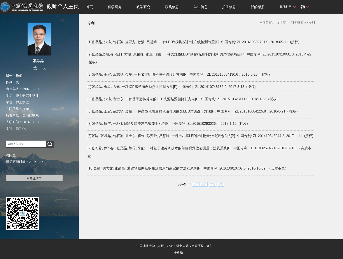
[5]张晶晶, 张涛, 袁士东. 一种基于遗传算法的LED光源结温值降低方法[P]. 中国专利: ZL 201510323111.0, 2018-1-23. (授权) (183, 99)
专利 (312, 22)
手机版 (178, 252)
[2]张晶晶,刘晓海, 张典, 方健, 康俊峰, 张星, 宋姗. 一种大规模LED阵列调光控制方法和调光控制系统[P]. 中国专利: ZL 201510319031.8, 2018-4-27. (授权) (200, 58)
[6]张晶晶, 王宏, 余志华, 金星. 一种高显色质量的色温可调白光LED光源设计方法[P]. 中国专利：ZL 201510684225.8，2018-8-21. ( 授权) (193, 111)
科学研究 (115, 7)
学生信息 (201, 7)
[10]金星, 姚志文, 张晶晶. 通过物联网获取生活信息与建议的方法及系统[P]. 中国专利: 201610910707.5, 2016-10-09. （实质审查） (188, 168)
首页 (89, 7)
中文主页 (280, 22)
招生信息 (229, 7)
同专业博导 (34, 178)
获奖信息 (172, 7)
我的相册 (258, 7)
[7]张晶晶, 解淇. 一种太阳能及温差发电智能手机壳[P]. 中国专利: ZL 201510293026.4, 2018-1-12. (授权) (168, 123)
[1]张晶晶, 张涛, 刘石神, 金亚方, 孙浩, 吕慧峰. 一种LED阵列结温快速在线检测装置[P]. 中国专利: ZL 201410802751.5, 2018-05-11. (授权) (193, 42)
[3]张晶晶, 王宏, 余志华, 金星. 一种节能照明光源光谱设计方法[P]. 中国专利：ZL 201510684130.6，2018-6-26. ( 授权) (179, 74)
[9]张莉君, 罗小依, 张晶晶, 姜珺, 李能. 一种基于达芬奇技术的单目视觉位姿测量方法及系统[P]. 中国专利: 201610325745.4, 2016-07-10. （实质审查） (199, 152)
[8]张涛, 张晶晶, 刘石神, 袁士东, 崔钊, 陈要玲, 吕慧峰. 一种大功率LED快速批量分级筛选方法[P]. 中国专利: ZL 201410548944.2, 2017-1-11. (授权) (200, 136)
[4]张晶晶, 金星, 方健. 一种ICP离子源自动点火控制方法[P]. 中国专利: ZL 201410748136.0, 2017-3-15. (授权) (172, 87)
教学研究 (143, 7)
